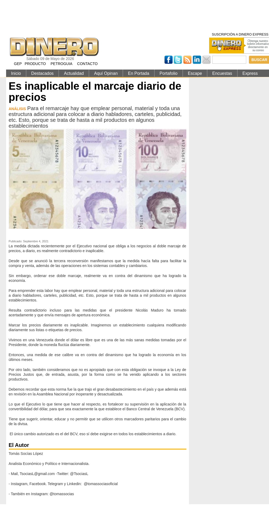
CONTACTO (87, 64)
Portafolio (169, 73)
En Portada (138, 73)
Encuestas (222, 73)
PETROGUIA (61, 64)
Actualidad (74, 73)
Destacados (42, 73)
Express (250, 73)
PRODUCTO (35, 64)
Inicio (16, 73)
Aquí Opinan (106, 73)
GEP (18, 64)
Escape (195, 73)
